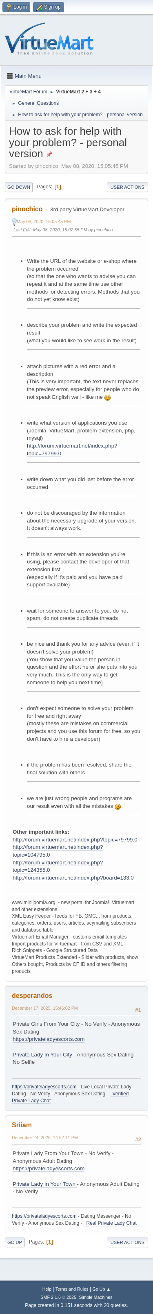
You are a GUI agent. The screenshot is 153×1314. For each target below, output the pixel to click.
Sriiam (22, 1125)
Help (46, 1289)
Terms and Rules (72, 1289)
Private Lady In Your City (43, 1055)
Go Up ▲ (101, 1289)
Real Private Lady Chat (110, 1223)
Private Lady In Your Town (45, 1184)
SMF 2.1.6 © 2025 (58, 1297)
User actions (127, 187)
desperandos (32, 995)
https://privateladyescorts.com (48, 1039)
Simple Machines (96, 1297)
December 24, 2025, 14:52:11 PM (45, 1137)
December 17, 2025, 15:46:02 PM (45, 1008)
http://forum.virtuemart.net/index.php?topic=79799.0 (75, 840)
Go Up (14, 1242)
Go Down (18, 187)
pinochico (27, 209)
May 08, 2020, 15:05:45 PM (44, 221)
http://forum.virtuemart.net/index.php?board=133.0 (73, 878)
